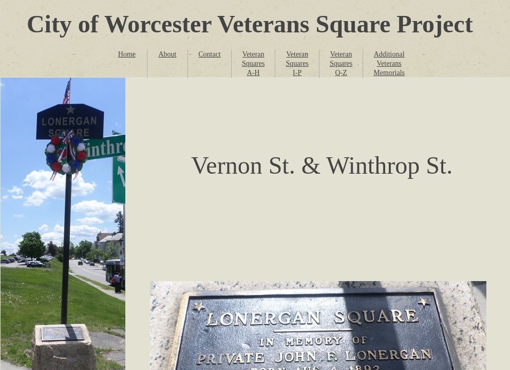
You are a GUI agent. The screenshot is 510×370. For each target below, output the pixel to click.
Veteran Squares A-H (253, 63)
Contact (209, 54)
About (167, 54)
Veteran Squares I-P (297, 63)
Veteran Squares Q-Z (341, 63)
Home (127, 54)
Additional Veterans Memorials (389, 63)
